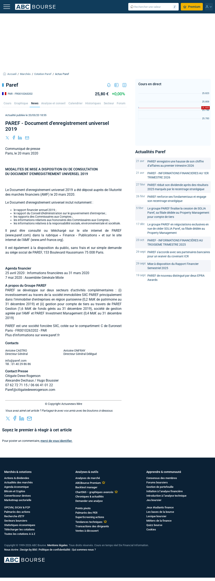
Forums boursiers (157, 482)
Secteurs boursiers (15, 520)
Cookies (151, 529)
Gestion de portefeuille (159, 486)
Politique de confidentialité (54, 549)
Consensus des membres (161, 478)
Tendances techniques (88, 521)
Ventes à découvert (86, 530)
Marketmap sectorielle (17, 500)
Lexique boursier (156, 516)
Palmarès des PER (86, 512)
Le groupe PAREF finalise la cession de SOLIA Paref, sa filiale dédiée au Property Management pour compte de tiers (178, 213)
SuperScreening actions (89, 517)
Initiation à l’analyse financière (164, 491)
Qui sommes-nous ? (84, 549)
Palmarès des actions (17, 511)
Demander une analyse (89, 500)
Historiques (93, 103)
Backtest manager (86, 487)
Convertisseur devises (17, 495)
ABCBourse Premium (88, 482)
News (34, 103)
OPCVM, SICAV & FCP (17, 507)
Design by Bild (28, 549)
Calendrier (75, 103)
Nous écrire (11, 549)
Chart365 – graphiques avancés (94, 492)
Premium (191, 6)
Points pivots (83, 508)
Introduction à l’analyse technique (166, 495)
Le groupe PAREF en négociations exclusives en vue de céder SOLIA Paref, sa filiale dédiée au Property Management (178, 228)
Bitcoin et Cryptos (14, 491)
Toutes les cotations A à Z (19, 533)
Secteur (109, 103)
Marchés (25, 74)
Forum (121, 103)
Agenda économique (16, 486)
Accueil (11, 74)
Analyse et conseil (53, 103)
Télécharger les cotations (19, 529)
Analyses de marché (87, 478)
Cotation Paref (42, 74)
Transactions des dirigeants (92, 526)
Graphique (21, 103)
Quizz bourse (154, 525)
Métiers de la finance (159, 520)
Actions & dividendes (16, 478)
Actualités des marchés (18, 482)
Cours (7, 103)
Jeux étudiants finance (160, 507)
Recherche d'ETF (14, 516)
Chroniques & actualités (89, 496)
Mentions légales (57, 545)
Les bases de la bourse (160, 511)
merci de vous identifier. (56, 440)
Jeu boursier (153, 500)
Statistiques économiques (19, 525)
